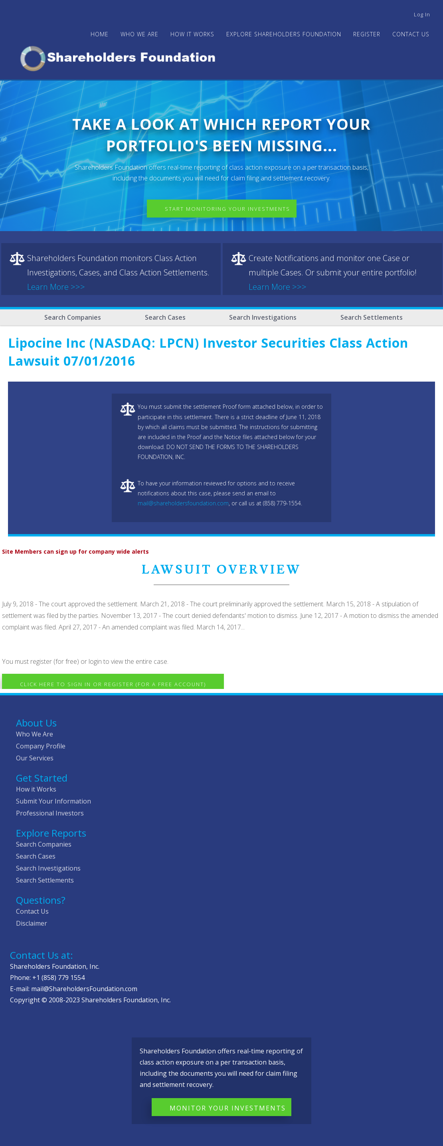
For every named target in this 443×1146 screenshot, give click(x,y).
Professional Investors (50, 813)
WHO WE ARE (139, 34)
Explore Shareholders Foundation (283, 34)
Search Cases (165, 317)
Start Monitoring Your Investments (227, 208)
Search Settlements (371, 317)
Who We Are (34, 734)
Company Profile (40, 746)
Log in (422, 14)
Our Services (34, 758)
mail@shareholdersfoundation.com (183, 503)
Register (366, 34)
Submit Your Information (53, 801)
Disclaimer (31, 923)
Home (100, 34)
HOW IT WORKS (192, 34)
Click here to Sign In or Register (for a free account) (113, 684)
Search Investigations (263, 317)
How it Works (36, 789)
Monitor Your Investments (228, 1108)
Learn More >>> (56, 286)
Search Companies (72, 317)
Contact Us (410, 34)
